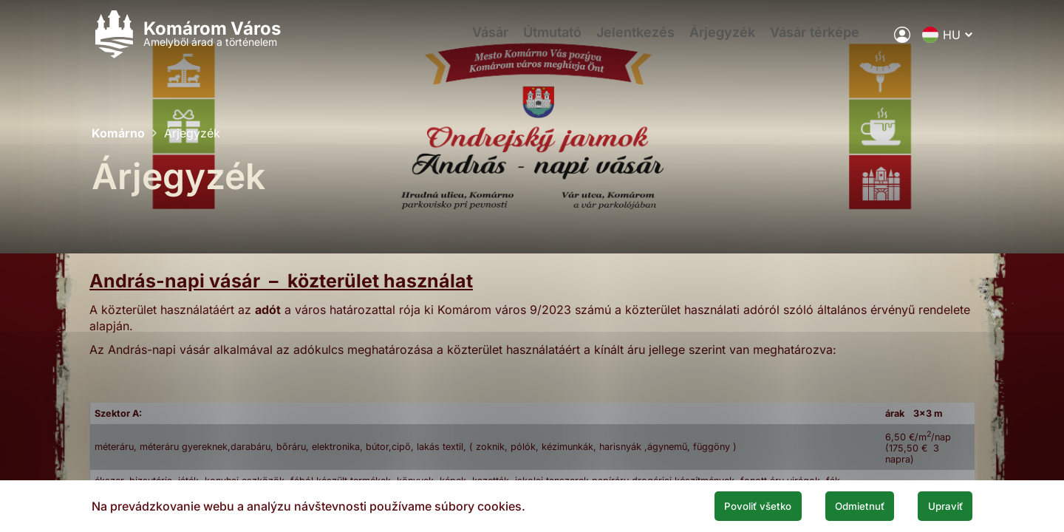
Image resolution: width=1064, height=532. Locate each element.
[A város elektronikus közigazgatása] (902, 41)
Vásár (473, 41)
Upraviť (937, 504)
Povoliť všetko (711, 504)
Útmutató (543, 41)
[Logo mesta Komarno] (186, 41)
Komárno (118, 133)
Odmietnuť (833, 504)
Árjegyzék (727, 41)
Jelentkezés (633, 41)
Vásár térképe (827, 41)
